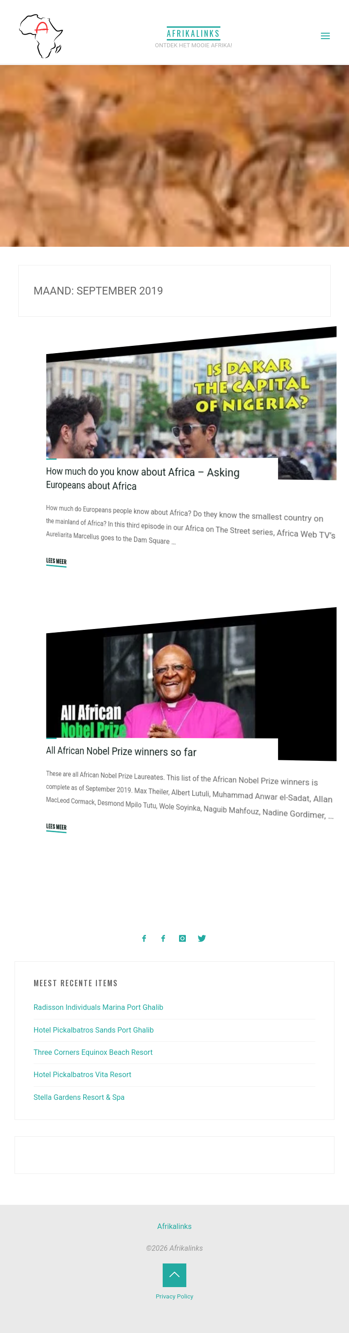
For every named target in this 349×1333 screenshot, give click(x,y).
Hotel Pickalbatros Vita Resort (82, 1074)
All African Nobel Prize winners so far (121, 751)
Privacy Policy (175, 1296)
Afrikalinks (193, 33)
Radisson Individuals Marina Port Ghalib (99, 1007)
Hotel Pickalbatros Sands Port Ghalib (94, 1030)
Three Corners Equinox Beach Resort (93, 1052)
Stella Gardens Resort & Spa (79, 1097)
